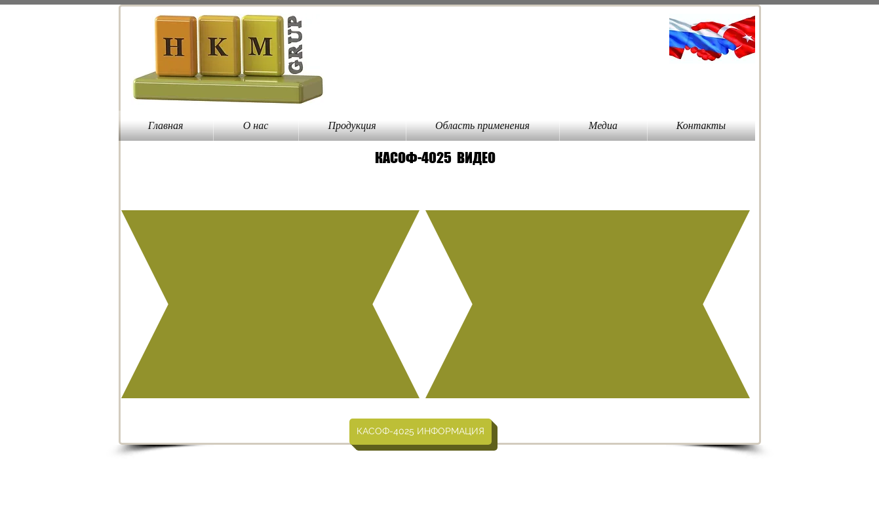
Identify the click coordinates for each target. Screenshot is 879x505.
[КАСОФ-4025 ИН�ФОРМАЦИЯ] (420, 432)
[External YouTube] (271, 305)
